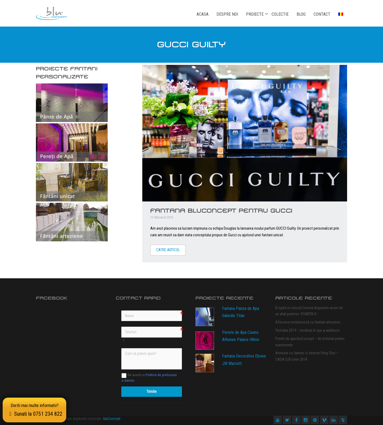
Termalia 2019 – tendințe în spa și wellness (307, 330)
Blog (301, 14)
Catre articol (168, 250)
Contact (322, 14)
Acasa (203, 14)
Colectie (280, 14)
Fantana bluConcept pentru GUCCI (221, 211)
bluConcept (111, 418)
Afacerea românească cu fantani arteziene (307, 322)
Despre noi (227, 14)
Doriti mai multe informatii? (34, 410)
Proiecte (255, 14)
